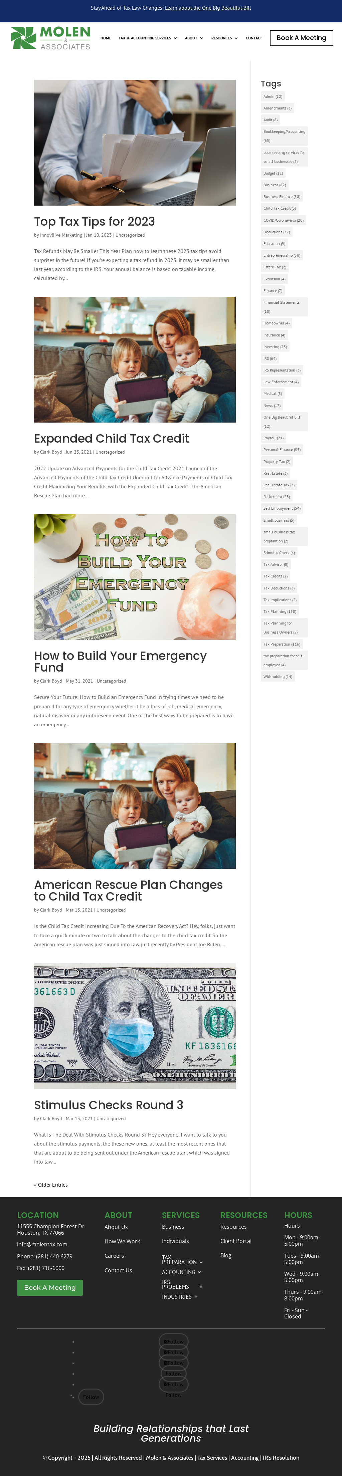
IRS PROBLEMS (175, 1283)
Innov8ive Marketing (61, 235)
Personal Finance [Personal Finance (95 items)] (282, 449)
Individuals (175, 1241)
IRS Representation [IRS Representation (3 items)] (282, 370)
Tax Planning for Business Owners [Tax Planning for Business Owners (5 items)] (281, 628)
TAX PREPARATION (179, 1259)
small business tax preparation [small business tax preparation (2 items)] (279, 536)
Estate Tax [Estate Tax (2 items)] (275, 266)
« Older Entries (51, 1184)
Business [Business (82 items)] (275, 184)
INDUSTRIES (177, 1296)
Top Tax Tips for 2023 (94, 221)
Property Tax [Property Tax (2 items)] (277, 461)
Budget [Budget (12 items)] (273, 173)
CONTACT (254, 38)
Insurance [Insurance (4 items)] (274, 334)
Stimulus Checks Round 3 (108, 1105)
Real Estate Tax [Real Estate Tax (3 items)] (279, 484)
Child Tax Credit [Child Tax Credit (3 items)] (280, 208)
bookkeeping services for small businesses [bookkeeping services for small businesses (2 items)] (284, 157)
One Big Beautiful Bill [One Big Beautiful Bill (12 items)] (282, 422)
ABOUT (191, 38)
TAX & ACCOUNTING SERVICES (145, 38)
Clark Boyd (51, 452)
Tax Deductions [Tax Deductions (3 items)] (279, 587)
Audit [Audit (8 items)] (271, 119)
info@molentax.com (42, 1244)
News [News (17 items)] (272, 405)
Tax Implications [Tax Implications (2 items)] (280, 599)
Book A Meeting (301, 37)
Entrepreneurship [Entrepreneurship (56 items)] (282, 255)
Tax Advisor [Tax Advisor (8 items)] (276, 564)
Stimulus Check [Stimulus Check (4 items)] (279, 552)
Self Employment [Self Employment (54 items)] (282, 508)
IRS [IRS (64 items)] (270, 358)
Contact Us (118, 1270)
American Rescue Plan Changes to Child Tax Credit (128, 891)
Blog (225, 1255)
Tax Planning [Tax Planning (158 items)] (280, 611)
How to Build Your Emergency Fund (120, 662)
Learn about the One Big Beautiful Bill (208, 7)
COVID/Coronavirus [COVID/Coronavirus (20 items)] (284, 220)
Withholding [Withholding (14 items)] (278, 676)
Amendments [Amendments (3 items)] (278, 107)
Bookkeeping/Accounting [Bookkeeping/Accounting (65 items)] (284, 136)
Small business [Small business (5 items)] (279, 520)
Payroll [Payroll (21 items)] (274, 437)
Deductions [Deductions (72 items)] (277, 231)
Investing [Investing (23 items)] (275, 346)
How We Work (122, 1241)
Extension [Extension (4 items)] (275, 278)
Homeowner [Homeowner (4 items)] (277, 322)
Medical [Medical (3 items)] (273, 393)
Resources (233, 1226)
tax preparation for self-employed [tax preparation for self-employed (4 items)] (284, 660)
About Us (116, 1227)
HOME (106, 38)
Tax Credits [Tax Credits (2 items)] (276, 575)
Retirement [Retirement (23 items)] (277, 496)
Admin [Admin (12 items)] (273, 96)
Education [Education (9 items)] (274, 243)
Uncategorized (130, 235)
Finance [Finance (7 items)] (273, 290)
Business (173, 1226)
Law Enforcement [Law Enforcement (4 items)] (281, 381)
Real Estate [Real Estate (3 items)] (276, 473)
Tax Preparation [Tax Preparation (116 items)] (282, 644)
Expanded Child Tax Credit (111, 438)
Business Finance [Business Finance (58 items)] (282, 196)
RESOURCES (221, 38)
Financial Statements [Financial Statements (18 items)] (282, 307)
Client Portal (235, 1241)
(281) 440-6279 (54, 1256)
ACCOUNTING (178, 1271)
